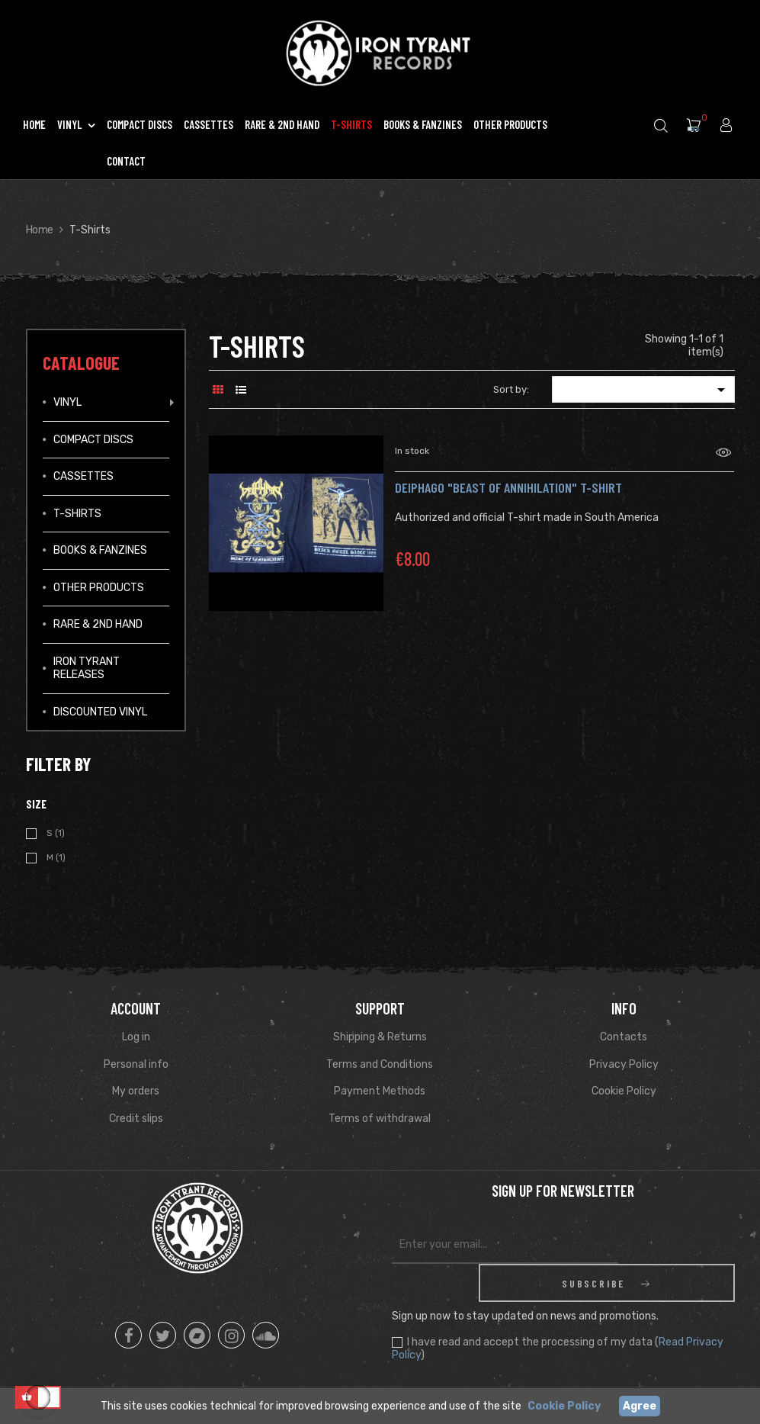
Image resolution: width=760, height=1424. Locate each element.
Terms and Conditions (379, 1064)
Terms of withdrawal (380, 1118)
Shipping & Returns (380, 1036)
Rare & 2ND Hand (98, 624)
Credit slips (136, 1118)
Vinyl (67, 402)
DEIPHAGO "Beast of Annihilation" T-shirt (508, 487)
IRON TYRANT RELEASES (86, 668)
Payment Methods (379, 1091)
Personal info (136, 1064)
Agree (639, 1406)
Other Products (98, 587)
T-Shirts (77, 513)
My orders (135, 1091)
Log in (136, 1036)
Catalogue (81, 363)
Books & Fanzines (100, 550)
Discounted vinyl (100, 712)
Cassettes (83, 476)
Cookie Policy (624, 1091)
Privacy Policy (624, 1064)
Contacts (623, 1036)
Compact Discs (93, 439)
